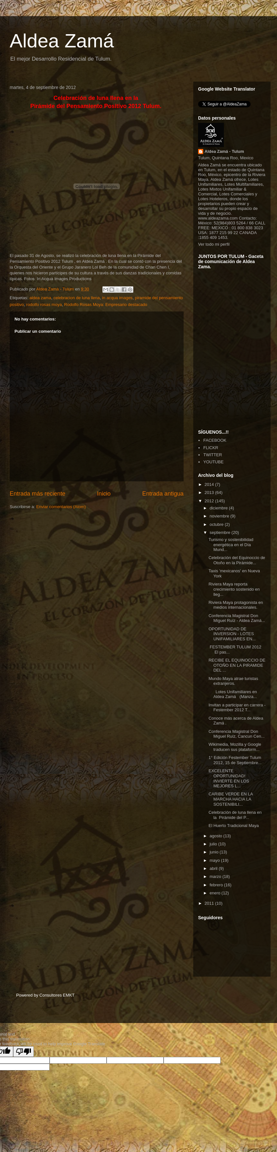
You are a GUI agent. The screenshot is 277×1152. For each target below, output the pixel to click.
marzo (216, 876)
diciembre (219, 508)
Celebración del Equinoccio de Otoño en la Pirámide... (236, 560)
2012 (210, 500)
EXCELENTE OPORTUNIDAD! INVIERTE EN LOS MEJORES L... (228, 778)
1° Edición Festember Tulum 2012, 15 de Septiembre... (235, 760)
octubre (217, 524)
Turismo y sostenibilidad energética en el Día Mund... (230, 544)
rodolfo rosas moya (44, 304)
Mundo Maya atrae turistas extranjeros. (233, 681)
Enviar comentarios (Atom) (61, 506)
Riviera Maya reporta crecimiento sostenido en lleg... (234, 589)
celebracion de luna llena (76, 297)
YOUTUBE (213, 461)
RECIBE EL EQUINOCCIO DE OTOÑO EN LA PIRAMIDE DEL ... (236, 665)
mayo (215, 860)
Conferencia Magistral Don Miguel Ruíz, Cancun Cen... (236, 734)
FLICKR (210, 447)
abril (214, 868)
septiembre (221, 532)
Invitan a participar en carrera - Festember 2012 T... (236, 708)
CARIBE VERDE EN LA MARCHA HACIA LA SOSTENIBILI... (230, 799)
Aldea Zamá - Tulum (224, 151)
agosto (217, 835)
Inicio (103, 493)
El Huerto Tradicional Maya (233, 825)
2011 (210, 903)
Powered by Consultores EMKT (45, 995)
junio (215, 852)
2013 (210, 492)
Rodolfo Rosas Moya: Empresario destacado (105, 304)
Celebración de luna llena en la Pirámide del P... (235, 815)
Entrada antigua (163, 493)
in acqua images (117, 297)
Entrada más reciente (37, 493)
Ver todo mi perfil (214, 244)
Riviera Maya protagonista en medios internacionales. (235, 605)
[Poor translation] (23, 1051)
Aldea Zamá (62, 41)
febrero (217, 884)
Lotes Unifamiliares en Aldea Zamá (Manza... (232, 694)
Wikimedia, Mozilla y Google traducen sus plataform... (234, 747)
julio (214, 844)
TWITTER (212, 454)
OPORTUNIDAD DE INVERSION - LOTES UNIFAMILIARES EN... (231, 633)
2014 (210, 484)
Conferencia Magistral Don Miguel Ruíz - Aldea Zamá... (236, 618)
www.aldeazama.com (218, 218)
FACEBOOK (214, 440)
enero (216, 893)
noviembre (220, 516)
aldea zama (40, 297)
